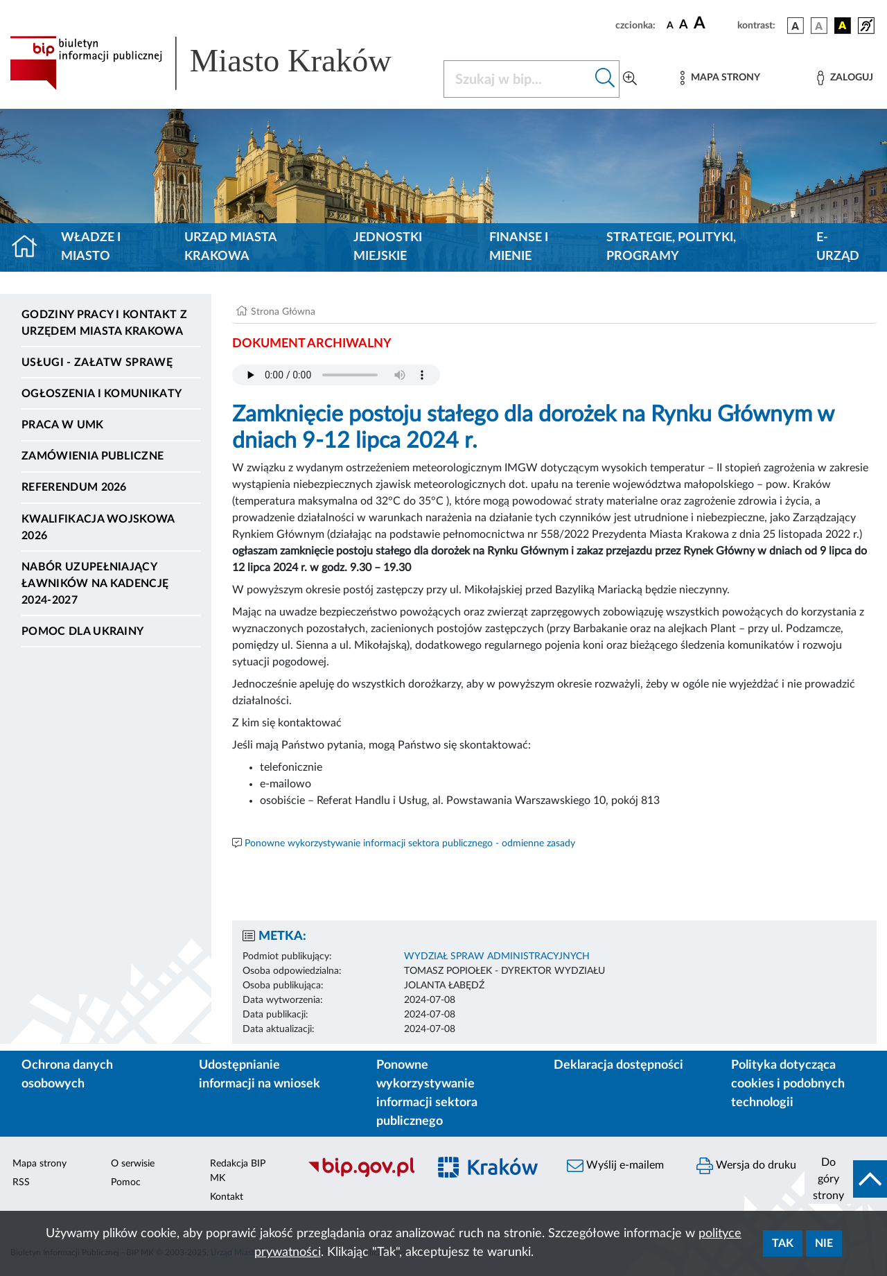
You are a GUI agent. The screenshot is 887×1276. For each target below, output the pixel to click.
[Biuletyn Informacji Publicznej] (360, 1175)
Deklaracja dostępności (618, 1065)
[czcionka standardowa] (670, 25)
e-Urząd (837, 247)
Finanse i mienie (518, 247)
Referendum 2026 (74, 487)
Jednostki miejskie (387, 247)
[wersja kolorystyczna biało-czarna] (819, 25)
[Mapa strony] (720, 78)
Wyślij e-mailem (615, 1165)
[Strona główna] (30, 247)
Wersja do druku (746, 1165)
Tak (782, 1243)
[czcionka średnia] (684, 25)
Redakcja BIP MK (237, 1171)
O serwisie (133, 1164)
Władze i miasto (91, 247)
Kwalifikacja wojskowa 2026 (98, 527)
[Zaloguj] (844, 78)
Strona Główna (283, 312)
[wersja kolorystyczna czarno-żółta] (842, 25)
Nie (824, 1243)
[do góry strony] (846, 1179)
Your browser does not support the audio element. (336, 375)
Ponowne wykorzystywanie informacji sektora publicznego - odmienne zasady (410, 843)
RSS (21, 1182)
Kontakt (226, 1197)
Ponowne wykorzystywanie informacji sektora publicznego (426, 1093)
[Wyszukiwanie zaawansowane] (630, 79)
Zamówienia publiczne (92, 456)
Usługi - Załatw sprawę (97, 362)
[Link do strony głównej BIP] (218, 63)
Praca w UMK (62, 424)
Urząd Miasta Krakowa (230, 247)
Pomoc (126, 1182)
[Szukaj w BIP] (518, 79)
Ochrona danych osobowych (67, 1074)
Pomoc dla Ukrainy (82, 631)
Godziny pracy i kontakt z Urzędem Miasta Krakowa (104, 323)
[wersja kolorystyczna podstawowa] (795, 25)
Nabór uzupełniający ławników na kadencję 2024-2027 (94, 583)
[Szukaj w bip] (605, 79)
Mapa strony (39, 1164)
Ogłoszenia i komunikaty (101, 393)
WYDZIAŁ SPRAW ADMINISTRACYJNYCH (497, 956)
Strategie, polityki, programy (671, 247)
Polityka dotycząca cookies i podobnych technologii (788, 1084)
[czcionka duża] (713, 23)
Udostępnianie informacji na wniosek (259, 1074)
